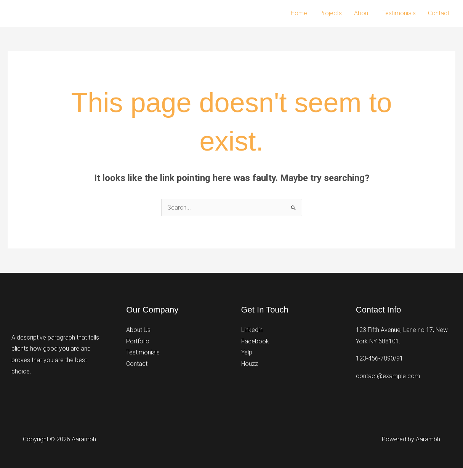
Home (299, 13)
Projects (330, 13)
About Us (138, 329)
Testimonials (399, 13)
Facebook (255, 341)
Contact (438, 13)
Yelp (246, 352)
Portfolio (137, 341)
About (362, 13)
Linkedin (252, 329)
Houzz (249, 363)
